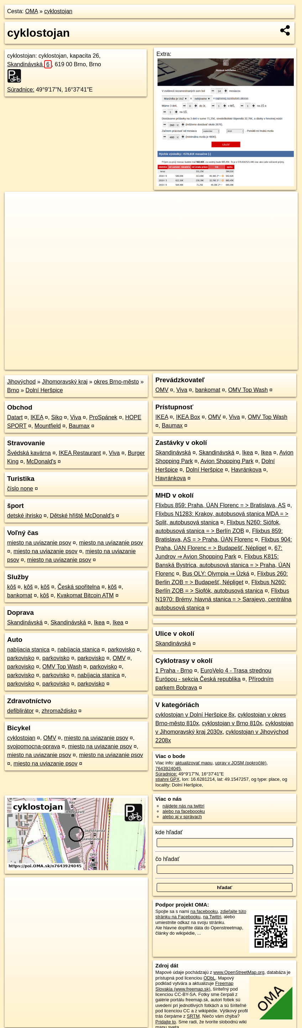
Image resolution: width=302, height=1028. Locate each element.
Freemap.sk (211, 364)
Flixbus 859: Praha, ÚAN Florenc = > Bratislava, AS (220, 505)
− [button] (17, 214)
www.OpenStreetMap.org (238, 972)
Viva (75, 417)
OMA (31, 11)
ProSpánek (103, 417)
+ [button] (17, 203)
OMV (119, 658)
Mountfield (48, 426)
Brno (13, 390)
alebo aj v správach (182, 816)
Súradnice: (21, 90)
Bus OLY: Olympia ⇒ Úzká (215, 574)
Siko (56, 417)
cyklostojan (58, 11)
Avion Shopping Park (227, 461)
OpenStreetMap (175, 364)
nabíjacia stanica (28, 650)
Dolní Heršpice (44, 390)
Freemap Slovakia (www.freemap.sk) (194, 986)
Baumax (79, 426)
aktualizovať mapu (193, 762)
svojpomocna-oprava (33, 746)
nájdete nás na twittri (183, 806)
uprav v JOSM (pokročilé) (240, 762)
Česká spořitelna (78, 587)
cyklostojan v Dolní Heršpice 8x (194, 715)
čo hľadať (167, 859)
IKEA (37, 417)
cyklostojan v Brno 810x (232, 723)
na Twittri (212, 916)
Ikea (99, 622)
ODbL (209, 978)
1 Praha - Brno (173, 671)
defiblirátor (20, 711)
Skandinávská (29, 64)
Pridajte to (165, 1021)
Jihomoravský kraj (65, 382)
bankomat (19, 595)
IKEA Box (188, 417)
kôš (11, 587)
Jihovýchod (21, 382)
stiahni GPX (167, 779)
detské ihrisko (24, 516)
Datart (15, 417)
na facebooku (204, 911)
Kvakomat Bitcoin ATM (85, 595)
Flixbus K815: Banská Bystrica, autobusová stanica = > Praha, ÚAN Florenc (222, 565)
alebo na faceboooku (183, 811)
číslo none (20, 489)
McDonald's (41, 461)
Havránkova (246, 470)
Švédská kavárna (29, 453)
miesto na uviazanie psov (39, 543)
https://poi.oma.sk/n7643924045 (265, 364)
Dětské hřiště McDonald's (82, 516)
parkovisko (121, 650)
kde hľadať (169, 832)
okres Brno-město (116, 382)
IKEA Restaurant (80, 453)
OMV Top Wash (62, 667)
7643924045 (168, 768)
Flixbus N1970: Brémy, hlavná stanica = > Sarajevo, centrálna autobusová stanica (223, 599)
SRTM (193, 1016)
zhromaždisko (59, 711)
